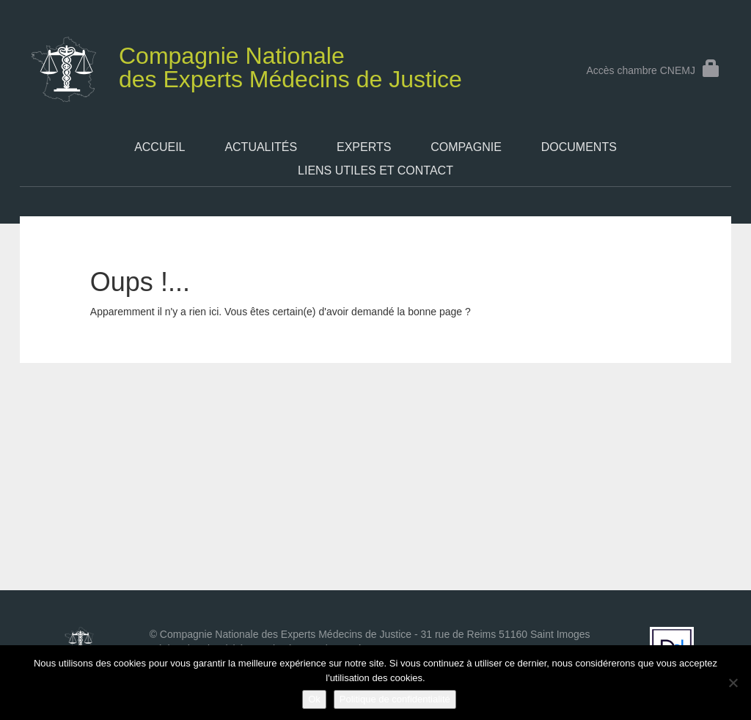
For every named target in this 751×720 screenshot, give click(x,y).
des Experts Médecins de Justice (257, 64)
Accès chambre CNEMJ (653, 70)
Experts (364, 147)
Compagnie (466, 147)
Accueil (159, 147)
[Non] (732, 682)
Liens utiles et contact (375, 170)
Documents (579, 147)
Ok (314, 699)
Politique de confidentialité (395, 699)
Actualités (260, 147)
